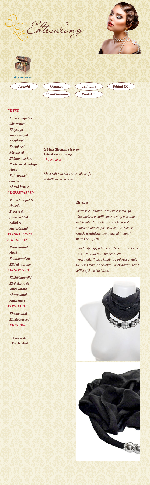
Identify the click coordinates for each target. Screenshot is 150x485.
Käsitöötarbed (19, 319)
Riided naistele (20, 264)
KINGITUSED (18, 270)
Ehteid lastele (19, 187)
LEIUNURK (16, 325)
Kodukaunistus (20, 259)
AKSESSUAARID (20, 193)
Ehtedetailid (18, 313)
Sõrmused (16, 152)
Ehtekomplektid (20, 158)
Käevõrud (16, 141)
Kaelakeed (17, 147)
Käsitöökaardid (20, 278)
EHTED (13, 111)
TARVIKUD (16, 306)
